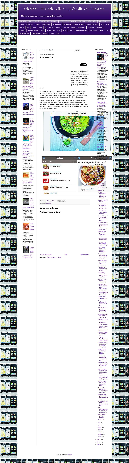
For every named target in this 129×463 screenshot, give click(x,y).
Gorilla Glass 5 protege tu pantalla (102, 416)
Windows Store (36, 33)
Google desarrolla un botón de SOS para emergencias (102, 345)
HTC (107, 24)
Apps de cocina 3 (102, 229)
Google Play (67, 24)
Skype (42, 30)
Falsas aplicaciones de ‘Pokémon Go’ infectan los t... (103, 410)
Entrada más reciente (46, 254)
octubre (100, 185)
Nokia (73, 27)
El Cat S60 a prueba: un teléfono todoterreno (102, 249)
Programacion (101, 81)
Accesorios (23, 21)
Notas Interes (81, 27)
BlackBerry (82, 21)
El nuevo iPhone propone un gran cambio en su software (103, 390)
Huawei (22, 27)
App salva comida (102, 330)
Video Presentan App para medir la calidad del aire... (103, 365)
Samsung (22, 30)
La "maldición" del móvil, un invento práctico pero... (103, 403)
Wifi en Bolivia (101, 102)
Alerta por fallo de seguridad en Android (102, 334)
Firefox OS (29, 24)
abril (99, 429)
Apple (61, 21)
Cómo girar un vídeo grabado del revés (102, 212)
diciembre (101, 180)
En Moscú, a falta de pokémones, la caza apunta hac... (103, 225)
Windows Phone (24, 33)
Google (37, 24)
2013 (98, 444)
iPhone (34, 27)
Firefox (22, 24)
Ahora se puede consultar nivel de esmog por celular (102, 371)
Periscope (91, 27)
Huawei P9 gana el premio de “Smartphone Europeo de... (102, 206)
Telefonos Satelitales (81, 30)
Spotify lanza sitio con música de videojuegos (102, 315)
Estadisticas (102, 21)
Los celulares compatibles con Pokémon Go (102, 358)
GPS (102, 24)
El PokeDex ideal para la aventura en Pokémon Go (102, 310)
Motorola (66, 27)
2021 (98, 167)
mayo (99, 427)
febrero (100, 434)
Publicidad (99, 27)
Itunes (40, 27)
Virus (107, 30)
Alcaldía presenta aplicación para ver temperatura (103, 377)
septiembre (101, 187)
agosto (100, 190)
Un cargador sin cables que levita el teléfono (102, 351)
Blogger (70, 454)
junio (99, 425)
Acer (30, 21)
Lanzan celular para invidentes (32, 227)
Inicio (66, 254)
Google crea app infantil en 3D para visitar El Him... (102, 303)
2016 (98, 178)
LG (46, 27)
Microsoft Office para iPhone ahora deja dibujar (102, 234)
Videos (102, 30)
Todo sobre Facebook (100, 123)
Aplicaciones (45, 21)
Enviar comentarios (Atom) (54, 257)
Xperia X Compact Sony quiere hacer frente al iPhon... (103, 218)
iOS (28, 27)
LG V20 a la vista (102, 298)
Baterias (73, 21)
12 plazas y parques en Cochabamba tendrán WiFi (102, 105)
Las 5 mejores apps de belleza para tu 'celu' (103, 292)
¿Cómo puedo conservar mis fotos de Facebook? (102, 127)
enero (100, 436)
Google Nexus (57, 24)
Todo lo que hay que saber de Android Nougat (103, 243)
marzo (100, 432)
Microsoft (58, 27)
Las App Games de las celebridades (102, 280)
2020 (98, 169)
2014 (98, 442)
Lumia (51, 27)
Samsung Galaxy (33, 30)
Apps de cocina (102, 296)
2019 (98, 171)
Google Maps (46, 24)
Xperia (52, 33)
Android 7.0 (101, 419)
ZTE (58, 33)
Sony (64, 30)
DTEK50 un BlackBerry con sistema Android (103, 339)
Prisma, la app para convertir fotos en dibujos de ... (103, 397)
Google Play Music (92, 24)
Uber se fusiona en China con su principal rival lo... (102, 383)
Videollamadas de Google (102, 201)
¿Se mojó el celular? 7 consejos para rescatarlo (102, 274)
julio (99, 422)
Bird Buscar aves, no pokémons (102, 239)
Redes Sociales (101, 52)
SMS (58, 30)
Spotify (71, 30)
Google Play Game (79, 24)
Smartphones (51, 30)
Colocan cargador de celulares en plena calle (102, 326)
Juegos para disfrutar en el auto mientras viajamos (102, 256)
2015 (98, 439)
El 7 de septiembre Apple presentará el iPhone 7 (102, 195)
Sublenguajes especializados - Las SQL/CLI (102, 85)
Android (36, 21)
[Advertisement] (64, 41)
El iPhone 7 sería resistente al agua (102, 262)
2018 (98, 174)
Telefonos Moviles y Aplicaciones (62, 8)
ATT (67, 21)
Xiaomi (45, 33)
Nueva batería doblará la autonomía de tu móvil (102, 268)
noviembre (101, 183)
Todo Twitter (100, 144)
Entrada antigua (85, 254)
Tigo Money (93, 30)
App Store (54, 21)
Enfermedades (92, 21)
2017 (98, 176)
